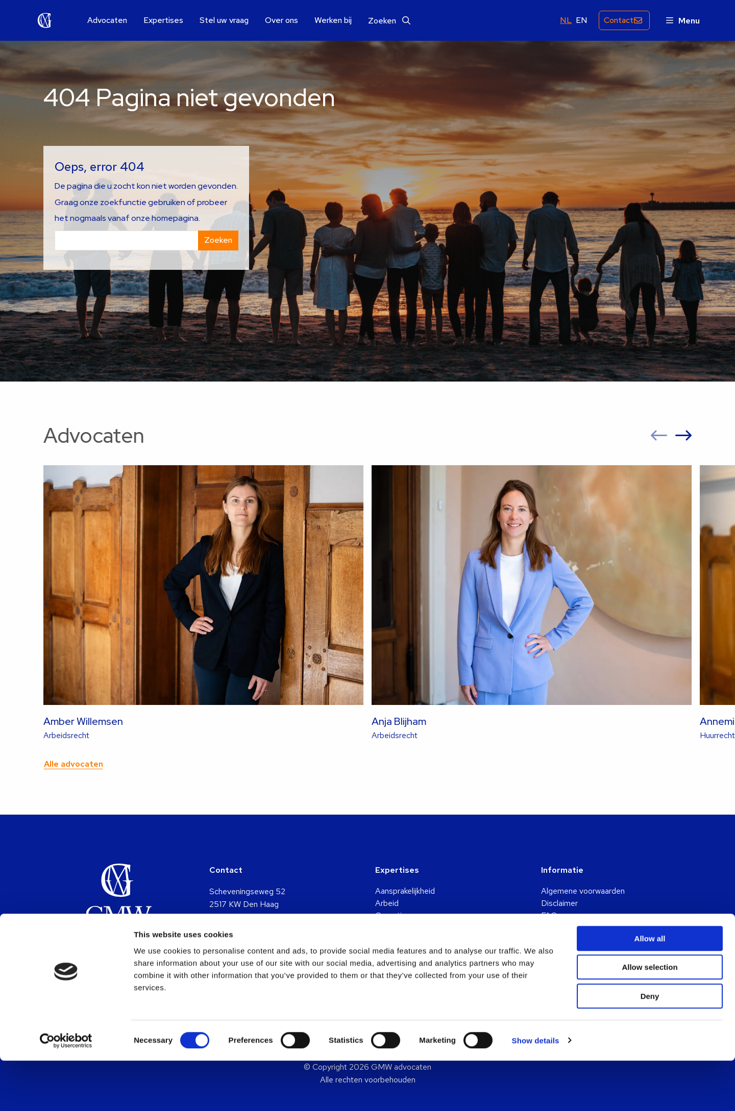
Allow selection (649, 1018)
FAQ (549, 915)
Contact (616, 20)
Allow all (650, 988)
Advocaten (107, 20)
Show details (535, 1091)
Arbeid (387, 903)
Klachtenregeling (570, 940)
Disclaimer (559, 903)
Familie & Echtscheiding (417, 940)
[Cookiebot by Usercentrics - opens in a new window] (66, 1091)
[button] (659, 435)
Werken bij (333, 20)
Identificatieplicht (571, 927)
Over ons (281, 20)
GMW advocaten (45, 20)
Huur (383, 952)
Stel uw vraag (224, 20)
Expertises (163, 20)
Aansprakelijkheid (405, 891)
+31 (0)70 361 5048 (246, 956)
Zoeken (389, 20)
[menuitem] (107, 20)
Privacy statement (573, 952)
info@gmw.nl (231, 943)
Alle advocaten (73, 764)
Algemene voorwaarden (583, 891)
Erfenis (387, 927)
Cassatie (390, 915)
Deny (650, 1046)
